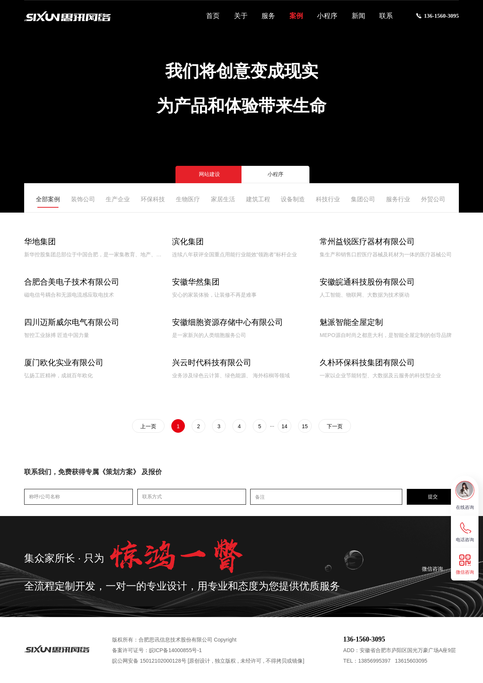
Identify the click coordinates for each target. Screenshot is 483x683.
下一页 (335, 426)
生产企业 (118, 199)
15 (305, 426)
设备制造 (293, 199)
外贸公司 (433, 199)
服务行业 (398, 199)
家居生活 (223, 199)
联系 (386, 16)
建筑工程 (258, 199)
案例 (296, 16)
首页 (213, 16)
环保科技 (153, 199)
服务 (268, 16)
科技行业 (328, 199)
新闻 (358, 16)
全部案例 (48, 199)
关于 (241, 16)
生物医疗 (188, 199)
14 (284, 426)
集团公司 (363, 199)
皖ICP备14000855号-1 (175, 650)
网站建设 (209, 174)
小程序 (327, 16)
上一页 (148, 426)
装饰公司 (83, 199)
